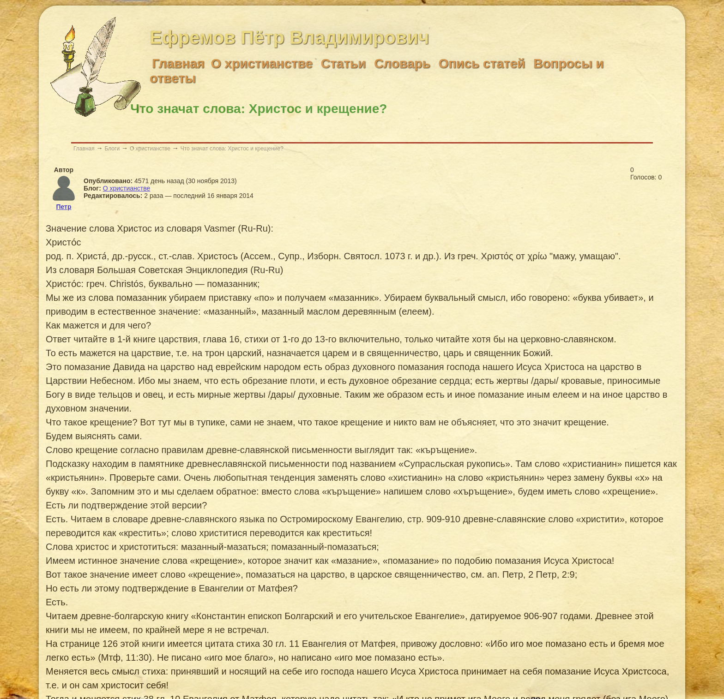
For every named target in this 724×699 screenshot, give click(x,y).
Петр (63, 206)
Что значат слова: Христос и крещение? (232, 148)
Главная (84, 148)
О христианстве (150, 148)
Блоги (112, 148)
